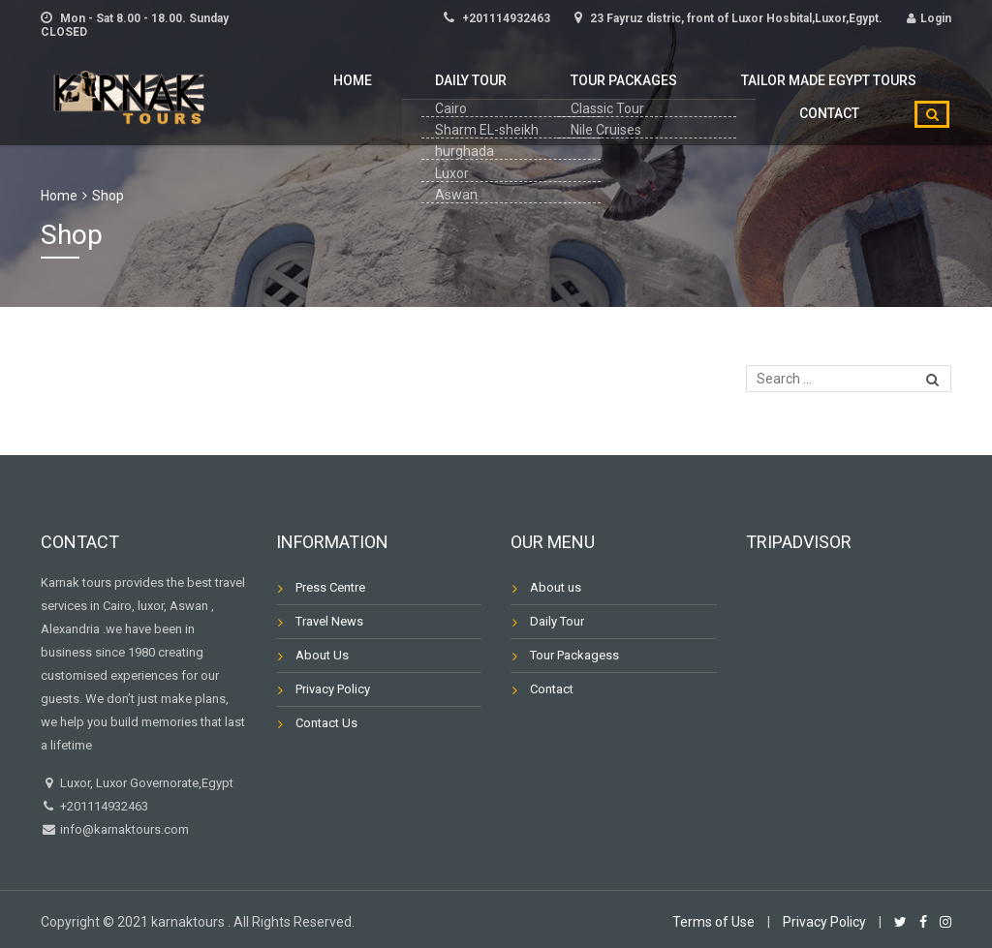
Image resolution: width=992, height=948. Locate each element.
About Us (322, 655)
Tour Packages (491, 93)
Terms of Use (713, 922)
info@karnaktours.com (123, 829)
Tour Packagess (574, 655)
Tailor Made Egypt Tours (677, 93)
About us (555, 587)
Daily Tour (361, 93)
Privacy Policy (332, 689)
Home (266, 93)
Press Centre (330, 587)
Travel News (329, 621)
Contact (840, 93)
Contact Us (326, 723)
